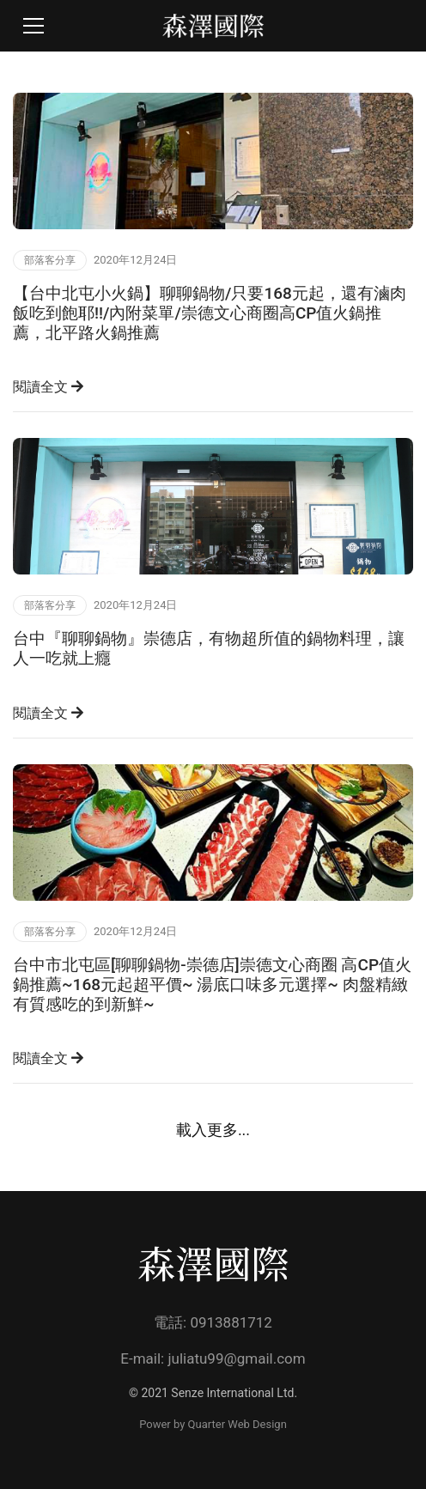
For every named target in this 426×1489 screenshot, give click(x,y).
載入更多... (213, 1130)
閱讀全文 (48, 387)
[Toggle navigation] (33, 25)
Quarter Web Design (237, 1424)
